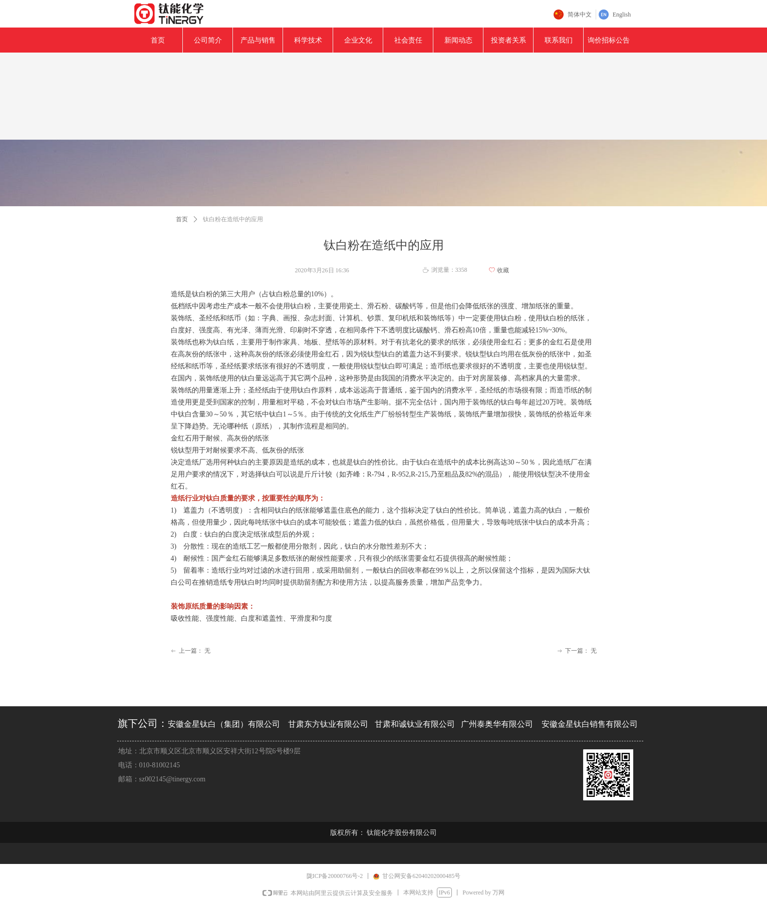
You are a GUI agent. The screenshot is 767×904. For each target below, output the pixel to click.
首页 (182, 219)
